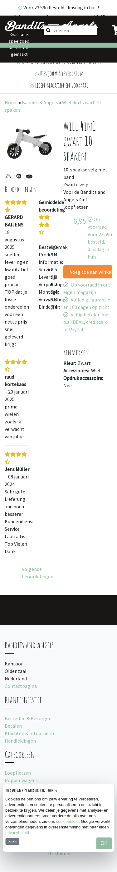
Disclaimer (59, 853)
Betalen (13, 726)
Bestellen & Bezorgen (28, 718)
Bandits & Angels (40, 102)
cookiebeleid (67, 821)
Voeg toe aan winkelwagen (91, 272)
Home (11, 102)
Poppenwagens (21, 780)
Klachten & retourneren (30, 733)
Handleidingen (20, 741)
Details (12, 841)
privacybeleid (17, 832)
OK (104, 843)
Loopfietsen (18, 773)
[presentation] (13, 148)
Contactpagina (21, 686)
